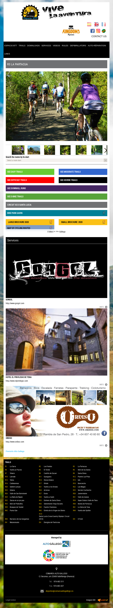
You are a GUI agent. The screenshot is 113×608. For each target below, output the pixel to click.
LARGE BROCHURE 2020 (30, 222)
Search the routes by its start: (17, 157)
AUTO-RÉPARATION (97, 45)
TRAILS (22, 45)
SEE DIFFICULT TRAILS (17, 180)
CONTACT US (99, 36)
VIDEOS (56, 45)
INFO (103, 306)
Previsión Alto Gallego (15, 451)
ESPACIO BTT (10, 45)
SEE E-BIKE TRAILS (15, 196)
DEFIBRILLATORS (78, 45)
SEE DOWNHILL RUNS (16, 188)
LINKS (7, 54)
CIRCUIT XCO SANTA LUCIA (19, 204)
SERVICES (46, 45)
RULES (65, 45)
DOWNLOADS (33, 45)
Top (1, 604)
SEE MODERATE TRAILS (70, 171)
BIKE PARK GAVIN (56, 213)
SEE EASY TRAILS (15, 171)
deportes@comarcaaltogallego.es (59, 591)
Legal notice (11, 599)
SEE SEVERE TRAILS (68, 180)
